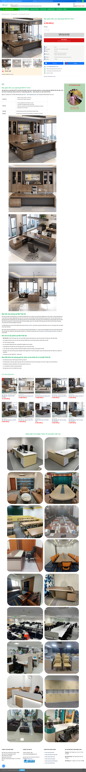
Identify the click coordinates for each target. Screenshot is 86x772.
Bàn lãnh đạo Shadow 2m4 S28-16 (59, 396)
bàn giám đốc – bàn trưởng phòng (27, 94)
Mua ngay (64, 39)
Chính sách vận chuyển (50, 758)
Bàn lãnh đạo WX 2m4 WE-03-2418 (26, 396)
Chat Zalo (55, 63)
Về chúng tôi (59, 9)
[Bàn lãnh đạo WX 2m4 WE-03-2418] (26, 385)
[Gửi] (59, 4)
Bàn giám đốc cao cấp (24, 9)
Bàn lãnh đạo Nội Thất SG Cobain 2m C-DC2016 (59, 420)
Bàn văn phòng (5, 14)
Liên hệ (64, 9)
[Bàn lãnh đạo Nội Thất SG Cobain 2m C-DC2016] (59, 409)
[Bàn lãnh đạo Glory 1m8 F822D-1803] (43, 409)
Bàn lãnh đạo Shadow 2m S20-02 (9, 420)
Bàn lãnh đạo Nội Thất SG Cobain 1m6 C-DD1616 (76, 420)
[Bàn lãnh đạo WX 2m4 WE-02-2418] (43, 385)
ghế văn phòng (53, 331)
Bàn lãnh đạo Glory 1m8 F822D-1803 (42, 420)
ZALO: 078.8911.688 (74, 108)
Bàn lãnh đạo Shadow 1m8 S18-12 (26, 420)
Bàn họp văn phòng (35, 9)
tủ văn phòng (46, 331)
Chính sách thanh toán (50, 756)
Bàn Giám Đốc (14, 14)
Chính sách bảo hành (49, 752)
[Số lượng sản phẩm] (46, 30)
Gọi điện (75, 63)
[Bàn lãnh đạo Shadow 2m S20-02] (9, 409)
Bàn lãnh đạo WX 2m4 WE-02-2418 (42, 396)
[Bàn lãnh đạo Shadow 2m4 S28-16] (59, 385)
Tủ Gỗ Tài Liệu (43, 9)
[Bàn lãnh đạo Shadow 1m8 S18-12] (26, 409)
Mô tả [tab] (3, 84)
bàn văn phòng (38, 94)
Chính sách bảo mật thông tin (51, 760)
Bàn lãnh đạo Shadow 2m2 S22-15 (76, 396)
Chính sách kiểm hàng (50, 763)
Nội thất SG (29, 758)
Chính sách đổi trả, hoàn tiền (51, 754)
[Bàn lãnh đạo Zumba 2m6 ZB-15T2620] (9, 385)
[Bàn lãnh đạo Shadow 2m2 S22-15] (76, 385)
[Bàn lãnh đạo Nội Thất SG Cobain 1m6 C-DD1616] (76, 409)
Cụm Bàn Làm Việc (51, 9)
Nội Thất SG (29, 325)
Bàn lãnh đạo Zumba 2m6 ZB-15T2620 (8, 396)
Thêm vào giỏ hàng (64, 34)
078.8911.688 (80, 6)
